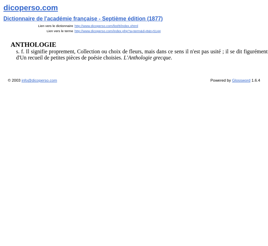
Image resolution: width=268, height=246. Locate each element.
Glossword (241, 80)
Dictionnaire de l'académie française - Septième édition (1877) (83, 19)
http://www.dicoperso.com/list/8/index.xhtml (106, 26)
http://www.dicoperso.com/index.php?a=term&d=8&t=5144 (118, 31)
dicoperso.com (30, 7)
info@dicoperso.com (39, 80)
